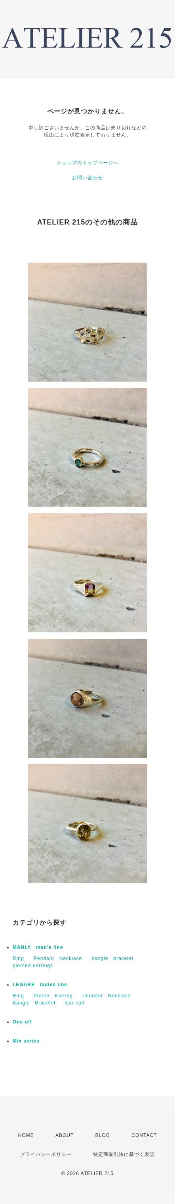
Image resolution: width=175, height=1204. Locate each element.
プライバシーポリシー (46, 1154)
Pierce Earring (53, 996)
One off (22, 1022)
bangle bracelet (112, 958)
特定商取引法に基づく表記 (124, 1154)
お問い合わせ (87, 178)
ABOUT (64, 1135)
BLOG (102, 1135)
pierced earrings (33, 965)
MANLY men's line (38, 947)
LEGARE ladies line (40, 984)
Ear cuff (75, 1003)
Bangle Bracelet (34, 1003)
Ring (18, 958)
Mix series (26, 1041)
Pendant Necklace (58, 958)
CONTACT (144, 1135)
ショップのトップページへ (87, 162)
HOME (26, 1135)
